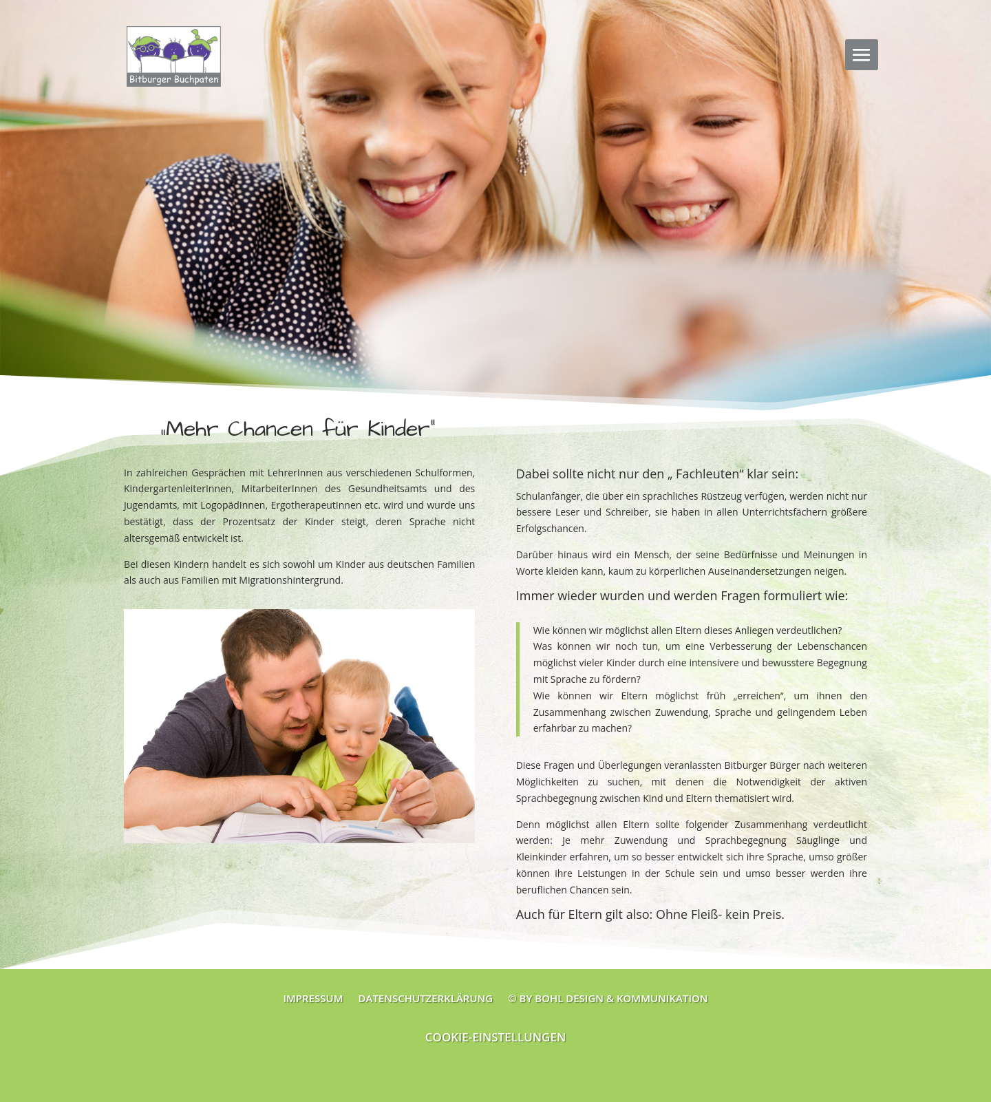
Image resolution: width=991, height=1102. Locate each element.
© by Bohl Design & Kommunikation (607, 997)
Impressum (313, 997)
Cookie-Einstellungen (495, 1037)
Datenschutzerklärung (425, 997)
